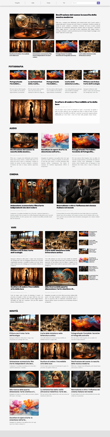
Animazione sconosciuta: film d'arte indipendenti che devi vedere (42, 55)
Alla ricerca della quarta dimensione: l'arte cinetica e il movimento (59, 289)
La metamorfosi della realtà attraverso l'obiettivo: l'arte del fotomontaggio (93, 279)
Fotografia (17, 3)
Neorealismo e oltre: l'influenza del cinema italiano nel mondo (93, 269)
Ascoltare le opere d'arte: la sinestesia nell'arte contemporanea (54, 152)
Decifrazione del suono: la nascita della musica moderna (22, 152)
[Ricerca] (84, 3)
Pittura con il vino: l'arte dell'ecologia (91, 83)
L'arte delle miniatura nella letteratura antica (87, 54)
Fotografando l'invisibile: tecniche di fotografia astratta (66, 54)
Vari (64, 3)
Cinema (48, 3)
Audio (33, 3)
